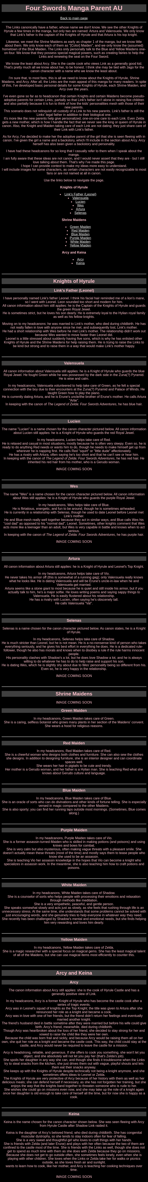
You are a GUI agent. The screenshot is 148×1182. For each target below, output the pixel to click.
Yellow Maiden (80, 245)
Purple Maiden (80, 238)
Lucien (80, 201)
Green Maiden (80, 227)
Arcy (80, 259)
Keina (80, 263)
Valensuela (80, 198)
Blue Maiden (80, 234)
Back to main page (74, 18)
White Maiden (80, 241)
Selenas (81, 213)
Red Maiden (80, 230)
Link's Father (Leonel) (80, 194)
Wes (80, 205)
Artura (80, 209)
